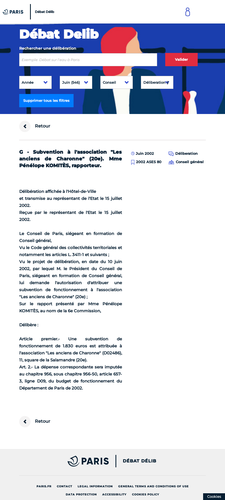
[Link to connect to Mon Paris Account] (188, 11)
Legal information (95, 486)
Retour (34, 126)
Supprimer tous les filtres (46, 100)
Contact (64, 486)
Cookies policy (145, 494)
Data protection (81, 494)
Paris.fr (44, 486)
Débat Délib (139, 461)
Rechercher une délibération (47, 48)
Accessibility (114, 494)
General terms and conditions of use (153, 486)
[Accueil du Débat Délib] (29, 12)
